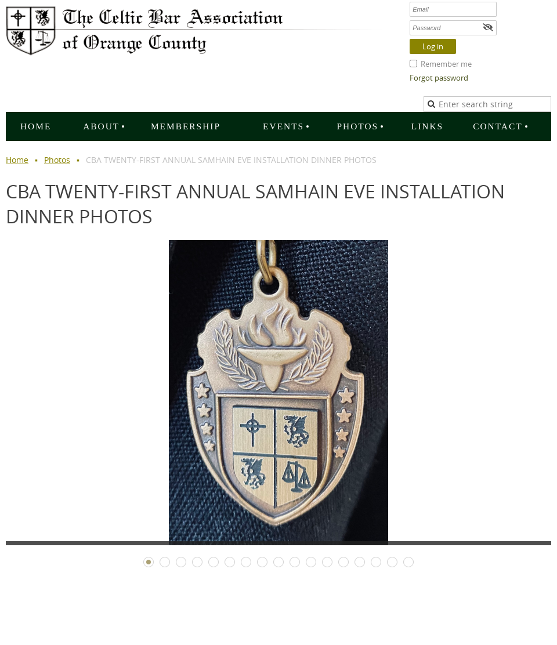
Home (17, 159)
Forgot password (439, 78)
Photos (57, 159)
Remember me (446, 64)
